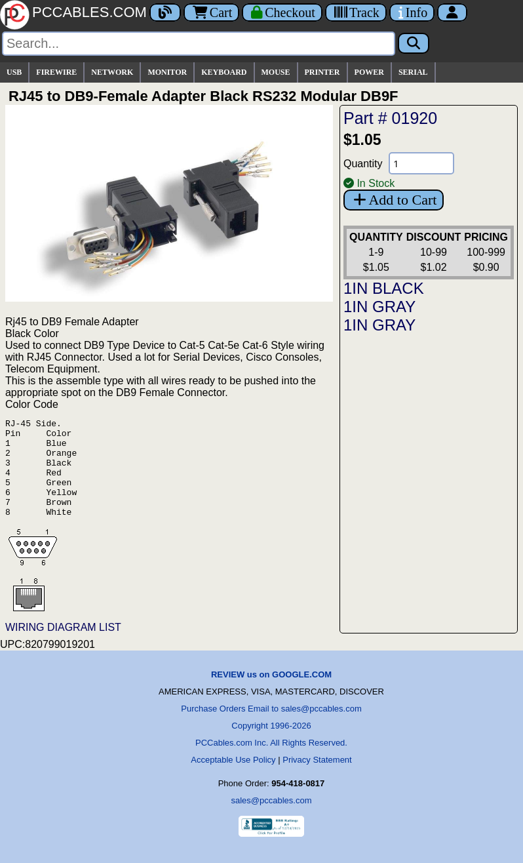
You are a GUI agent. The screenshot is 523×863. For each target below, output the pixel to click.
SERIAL (413, 72)
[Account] (452, 12)
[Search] (198, 43)
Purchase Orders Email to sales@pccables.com (271, 728)
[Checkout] (282, 12)
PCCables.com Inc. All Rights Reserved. (271, 762)
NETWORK (112, 72)
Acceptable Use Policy (233, 779)
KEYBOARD (223, 72)
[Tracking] (356, 12)
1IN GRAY (379, 306)
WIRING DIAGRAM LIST (63, 646)
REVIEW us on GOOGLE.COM (271, 694)
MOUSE (276, 72)
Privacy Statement (317, 779)
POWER (369, 72)
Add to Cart (393, 199)
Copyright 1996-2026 (271, 745)
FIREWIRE (56, 72)
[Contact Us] (412, 12)
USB (14, 72)
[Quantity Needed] (421, 163)
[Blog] (165, 12)
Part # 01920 (390, 118)
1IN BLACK (383, 288)
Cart (211, 12)
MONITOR (167, 72)
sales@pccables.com (271, 820)
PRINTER (322, 72)
